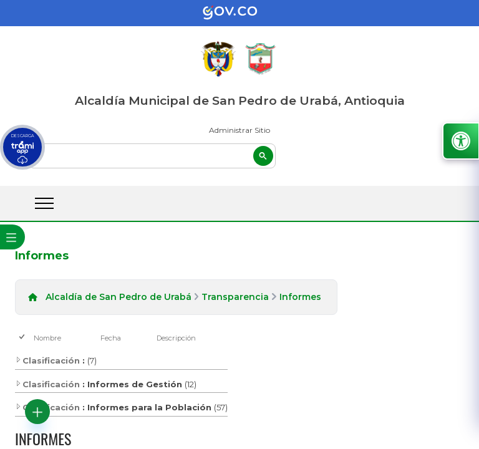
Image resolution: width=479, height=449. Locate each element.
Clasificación (47, 360)
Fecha (110, 338)
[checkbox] (23, 337)
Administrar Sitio (239, 130)
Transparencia (235, 296)
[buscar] (152, 155)
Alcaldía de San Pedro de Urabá (118, 296)
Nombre (47, 338)
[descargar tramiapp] (22, 147)
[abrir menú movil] (44, 203)
